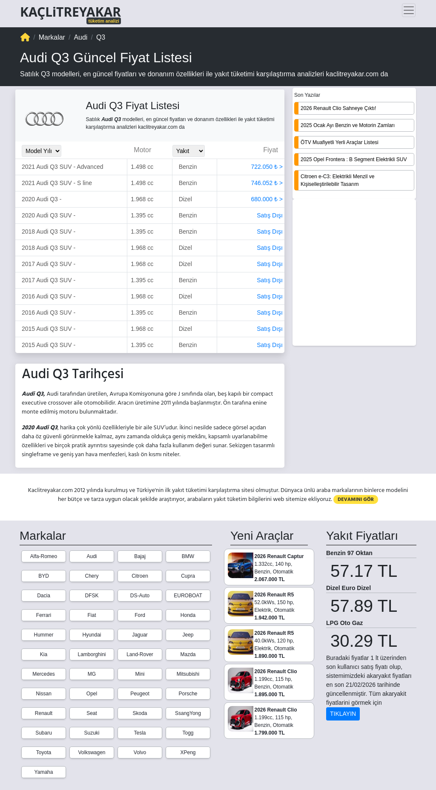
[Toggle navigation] (409, 10)
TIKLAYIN (343, 713)
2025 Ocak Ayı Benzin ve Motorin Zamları (348, 125)
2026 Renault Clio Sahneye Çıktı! (338, 108)
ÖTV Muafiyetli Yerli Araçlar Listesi (340, 142)
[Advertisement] (354, 273)
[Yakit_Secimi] (188, 151)
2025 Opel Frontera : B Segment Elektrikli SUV (354, 159)
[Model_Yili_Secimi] (41, 151)
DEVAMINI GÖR (356, 499)
